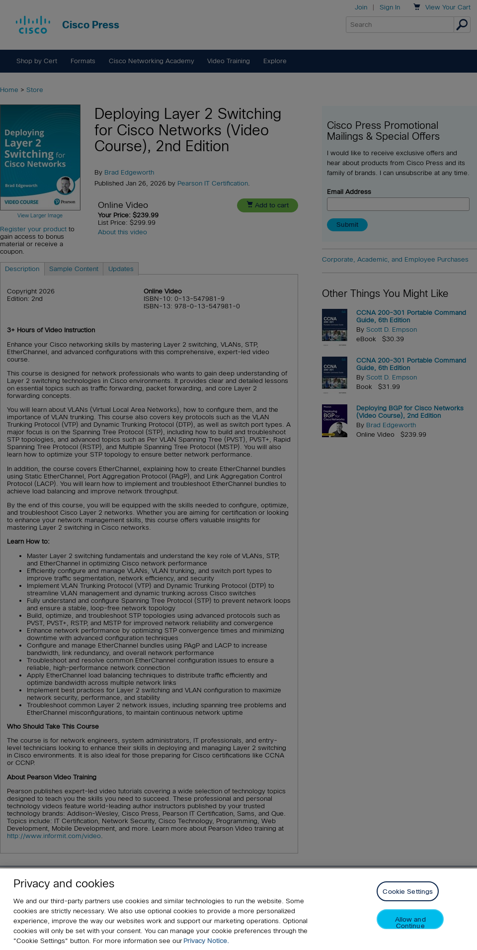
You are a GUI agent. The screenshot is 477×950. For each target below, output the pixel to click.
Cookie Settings (408, 891)
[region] (238, 909)
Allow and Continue (410, 922)
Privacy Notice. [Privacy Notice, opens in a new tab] (206, 941)
